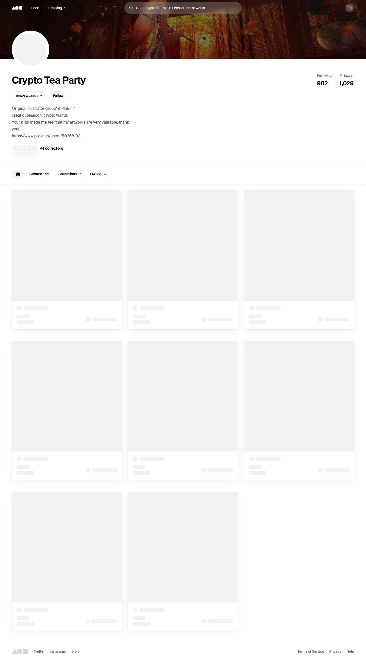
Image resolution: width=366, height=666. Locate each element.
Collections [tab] (70, 174)
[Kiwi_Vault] (20, 148)
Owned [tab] (99, 174)
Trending (55, 8)
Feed (35, 8)
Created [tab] (40, 174)
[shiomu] (34, 148)
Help (350, 651)
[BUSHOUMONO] (15, 148)
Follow (58, 95)
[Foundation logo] (17, 8)
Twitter (39, 651)
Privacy (335, 651)
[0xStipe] (29, 148)
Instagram (58, 651)
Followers (346, 75)
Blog (75, 651)
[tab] (18, 174)
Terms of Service (311, 651)
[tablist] (183, 174)
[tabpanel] (183, 411)
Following (324, 75)
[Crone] (25, 148)
